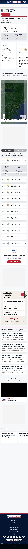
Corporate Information (14, 531)
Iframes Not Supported (14, 101)
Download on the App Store (9, 540)
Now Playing (10, 398)
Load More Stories (14, 378)
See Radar (6, 14)
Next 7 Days (20, 150)
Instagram (11, 537)
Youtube (14, 537)
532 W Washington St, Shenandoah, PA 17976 (10, 307)
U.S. (2, 9)
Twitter (8, 537)
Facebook (4, 537)
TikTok (20, 537)
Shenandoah (8, 9)
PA (4, 9)
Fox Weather (14, 2)
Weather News (10, 6)
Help (14, 534)
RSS (23, 537)
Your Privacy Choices (14, 527)
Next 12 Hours (7, 150)
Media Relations (14, 529)
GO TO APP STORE (14, 261)
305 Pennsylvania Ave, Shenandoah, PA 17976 (10, 313)
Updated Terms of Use (14, 525)
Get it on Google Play (18, 540)
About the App (14, 520)
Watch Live (3, 6)
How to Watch (18, 6)
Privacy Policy (14, 522)
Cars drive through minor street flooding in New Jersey (8, 435)
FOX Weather (11, 400)
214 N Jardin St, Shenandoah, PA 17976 (13, 302)
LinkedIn (17, 537)
